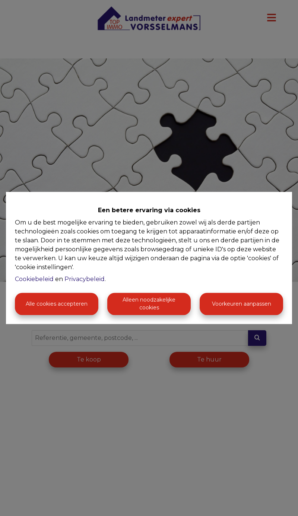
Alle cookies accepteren (57, 303)
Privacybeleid (84, 279)
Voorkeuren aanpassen (241, 303)
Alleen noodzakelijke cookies (149, 304)
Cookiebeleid (34, 279)
